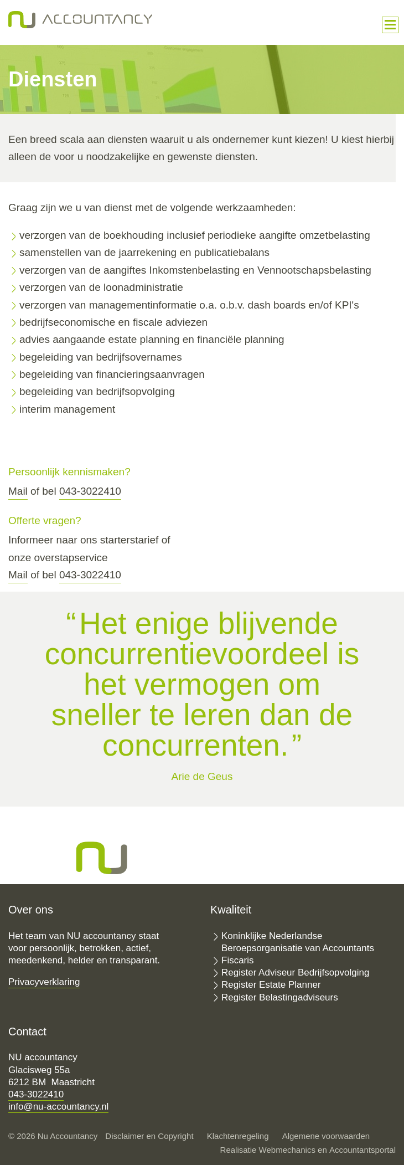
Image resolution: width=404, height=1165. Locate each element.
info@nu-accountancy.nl (58, 1106)
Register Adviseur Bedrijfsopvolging (295, 972)
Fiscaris (237, 960)
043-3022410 (90, 491)
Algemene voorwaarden (326, 1136)
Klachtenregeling (238, 1136)
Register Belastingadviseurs (279, 997)
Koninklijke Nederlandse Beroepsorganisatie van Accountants (297, 942)
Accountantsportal (362, 1149)
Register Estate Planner (271, 984)
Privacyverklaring (44, 982)
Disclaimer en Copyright (149, 1136)
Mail (18, 491)
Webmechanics (287, 1149)
